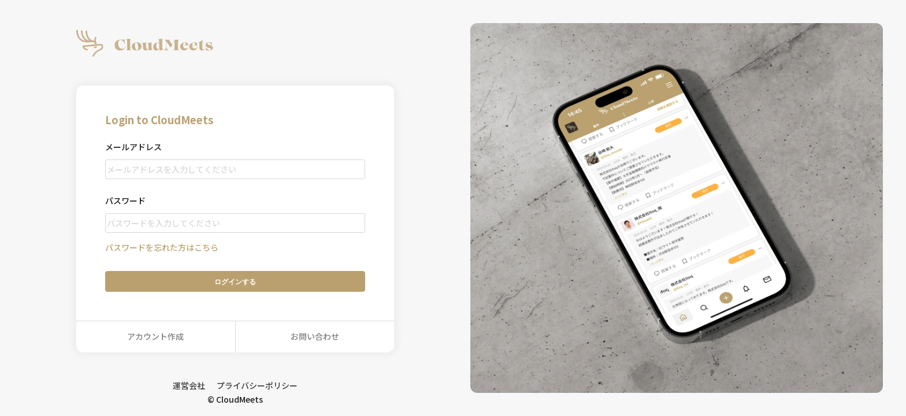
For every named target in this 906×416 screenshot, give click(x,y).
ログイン (235, 282)
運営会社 (189, 385)
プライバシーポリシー (257, 385)
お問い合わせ (315, 336)
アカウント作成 (155, 336)
